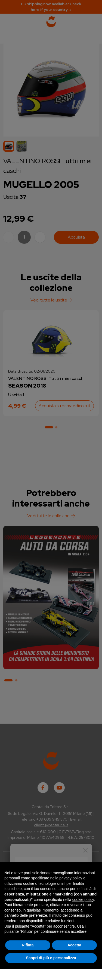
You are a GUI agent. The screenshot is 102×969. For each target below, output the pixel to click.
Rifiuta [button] (28, 945)
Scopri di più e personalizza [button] (51, 958)
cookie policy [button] (83, 899)
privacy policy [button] (70, 878)
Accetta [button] (74, 945)
